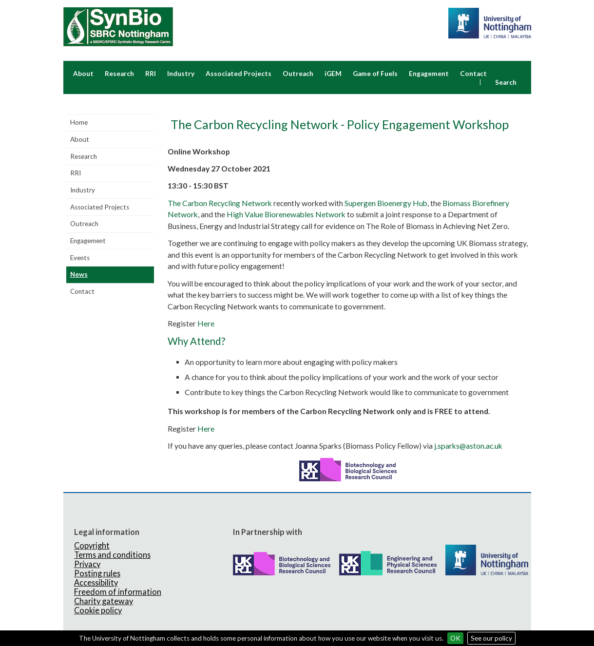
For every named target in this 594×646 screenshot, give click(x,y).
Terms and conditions (112, 554)
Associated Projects (238, 73)
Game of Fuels (375, 73)
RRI (150, 73)
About (83, 73)
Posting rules (97, 573)
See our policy (491, 638)
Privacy (87, 564)
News (79, 274)
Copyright (92, 545)
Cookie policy (98, 610)
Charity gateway (103, 601)
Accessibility (96, 582)
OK (455, 638)
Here (205, 323)
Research (119, 73)
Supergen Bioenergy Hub (386, 203)
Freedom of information (117, 591)
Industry (180, 73)
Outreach (298, 73)
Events (80, 258)
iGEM (333, 73)
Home (79, 122)
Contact (473, 73)
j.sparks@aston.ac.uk (468, 445)
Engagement (429, 73)
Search (506, 82)
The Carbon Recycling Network (220, 203)
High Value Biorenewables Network (286, 214)
